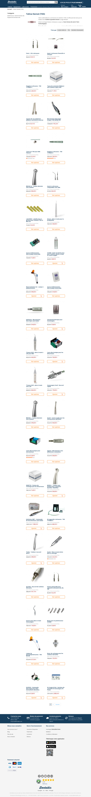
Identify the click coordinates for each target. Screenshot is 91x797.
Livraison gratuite (55, 716)
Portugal (51, 790)
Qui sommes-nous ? (12, 729)
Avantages (53, 729)
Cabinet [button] (10, 7)
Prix (69, 30)
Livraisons (29, 734)
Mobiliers (48, 731)
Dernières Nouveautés (77, 30)
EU (43, 790)
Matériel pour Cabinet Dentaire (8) (15, 15)
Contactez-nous (16, 716)
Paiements (29, 731)
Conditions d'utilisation (51, 734)
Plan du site (10, 734)
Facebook (39, 776)
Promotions (34, 7)
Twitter (42, 776)
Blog (49, 7)
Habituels (74, 7)
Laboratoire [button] (26, 7)
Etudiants (40, 7)
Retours (71, 716)
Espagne (40, 790)
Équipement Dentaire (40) (13, 17)
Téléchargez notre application (55, 739)
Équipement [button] (18, 7)
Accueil (9, 9)
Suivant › (58, 704)
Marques (45, 7)
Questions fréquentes (32, 729)
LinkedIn (48, 776)
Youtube (45, 776)
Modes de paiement (36, 716)
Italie (47, 790)
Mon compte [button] (65, 7)
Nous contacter (11, 736)
